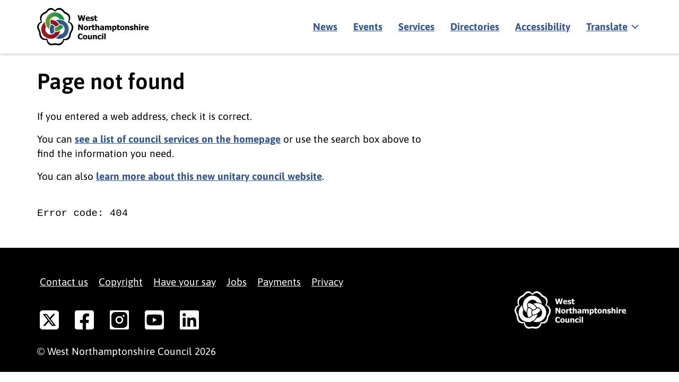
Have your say (184, 282)
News (325, 26)
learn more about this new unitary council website (209, 176)
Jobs (237, 282)
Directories (474, 26)
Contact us (64, 282)
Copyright (121, 282)
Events (367, 26)
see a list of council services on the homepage (178, 139)
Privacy (327, 282)
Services (416, 26)
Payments (279, 282)
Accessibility (542, 26)
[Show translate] (611, 27)
